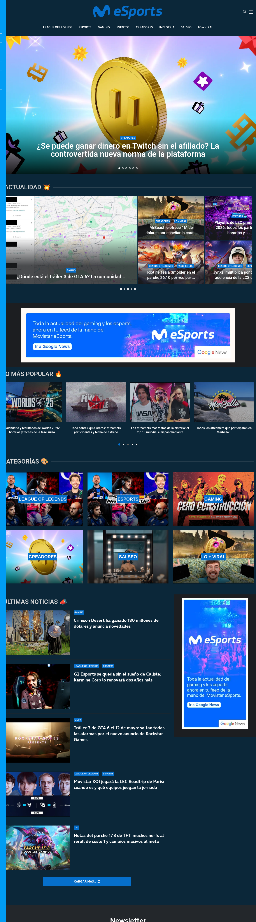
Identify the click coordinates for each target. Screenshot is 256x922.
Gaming (104, 27)
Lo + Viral (205, 27)
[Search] (244, 12)
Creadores (144, 27)
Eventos (122, 27)
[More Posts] (87, 881)
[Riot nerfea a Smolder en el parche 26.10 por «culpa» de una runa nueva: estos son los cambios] (171, 262)
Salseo (186, 27)
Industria (166, 27)
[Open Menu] (251, 12)
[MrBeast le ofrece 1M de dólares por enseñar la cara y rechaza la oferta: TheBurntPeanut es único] (171, 218)
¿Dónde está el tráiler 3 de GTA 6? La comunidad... (71, 276)
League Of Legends (57, 27)
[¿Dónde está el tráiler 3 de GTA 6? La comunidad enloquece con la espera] (71, 240)
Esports (85, 27)
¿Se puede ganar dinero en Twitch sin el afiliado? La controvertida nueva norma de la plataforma (128, 150)
